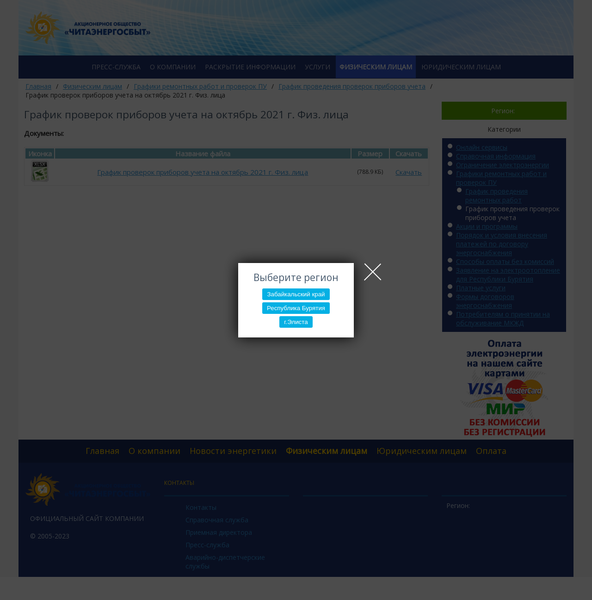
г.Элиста (296, 321)
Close (373, 272)
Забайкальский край (296, 294)
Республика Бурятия (296, 308)
